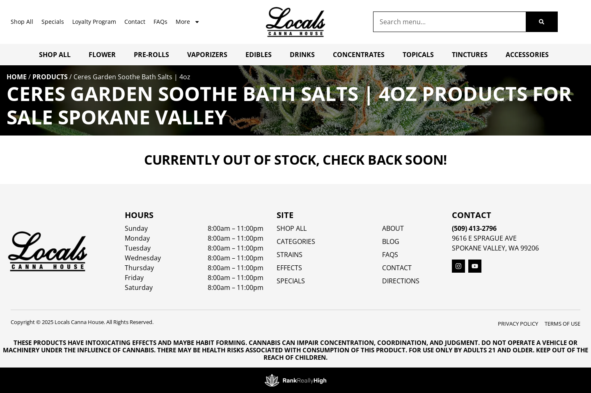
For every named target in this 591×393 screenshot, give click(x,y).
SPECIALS (291, 280)
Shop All (22, 21)
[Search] (541, 22)
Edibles (258, 54)
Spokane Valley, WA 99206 (495, 248)
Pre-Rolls (151, 54)
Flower (102, 54)
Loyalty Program (94, 21)
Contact (134, 21)
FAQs (160, 21)
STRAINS (289, 254)
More (188, 22)
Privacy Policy (518, 323)
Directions (400, 280)
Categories (296, 241)
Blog (390, 241)
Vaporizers (207, 54)
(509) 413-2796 (474, 228)
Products (50, 76)
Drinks (302, 54)
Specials (52, 21)
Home (17, 76)
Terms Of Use (562, 323)
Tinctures (470, 54)
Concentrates (359, 54)
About (393, 228)
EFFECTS (289, 267)
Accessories (527, 54)
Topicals (418, 54)
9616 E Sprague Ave (484, 238)
